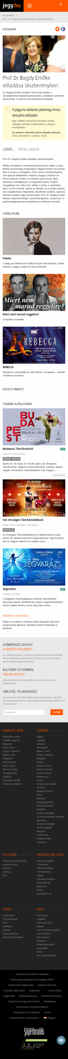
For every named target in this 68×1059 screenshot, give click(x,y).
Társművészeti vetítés (48, 930)
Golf (5, 922)
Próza (40, 780)
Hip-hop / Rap (10, 769)
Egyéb (40, 736)
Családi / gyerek (11, 740)
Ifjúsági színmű (45, 791)
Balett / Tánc (43, 751)
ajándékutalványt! (17, 649)
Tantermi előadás (46, 824)
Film (5, 875)
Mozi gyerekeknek (46, 955)
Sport (7, 909)
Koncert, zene (13, 731)
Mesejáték (42, 747)
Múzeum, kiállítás (50, 855)
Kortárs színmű (45, 769)
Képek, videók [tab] (28, 149)
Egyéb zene (9, 754)
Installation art (44, 893)
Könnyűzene (9, 762)
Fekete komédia (45, 805)
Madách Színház (11, 594)
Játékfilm (41, 941)
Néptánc (41, 831)
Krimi (39, 794)
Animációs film (44, 922)
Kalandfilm (42, 948)
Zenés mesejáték (46, 813)
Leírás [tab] (8, 149)
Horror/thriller (44, 933)
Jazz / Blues (9, 765)
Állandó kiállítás (45, 868)
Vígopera (41, 842)
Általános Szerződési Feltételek (32, 974)
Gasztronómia (10, 864)
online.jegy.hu (14, 674)
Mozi (40, 909)
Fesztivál (10, 855)
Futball (6, 930)
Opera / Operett (11, 751)
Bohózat (41, 798)
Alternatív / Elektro (12, 784)
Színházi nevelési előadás (50, 816)
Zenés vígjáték (44, 827)
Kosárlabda (9, 915)
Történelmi (42, 864)
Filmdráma (42, 915)
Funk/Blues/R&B (11, 780)
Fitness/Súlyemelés (13, 937)
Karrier (47, 1012)
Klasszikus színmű (46, 784)
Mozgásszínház (45, 802)
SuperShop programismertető (24, 1001)
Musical (41, 744)
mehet (57, 712)
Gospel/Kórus (10, 773)
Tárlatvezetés (44, 871)
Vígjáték (41, 740)
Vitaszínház (43, 834)
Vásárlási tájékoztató (14, 990)
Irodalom (41, 809)
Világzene (8, 758)
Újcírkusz (41, 820)
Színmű (41, 787)
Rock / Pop (8, 747)
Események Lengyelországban (32, 1007)
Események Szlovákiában (26, 1012)
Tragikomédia (44, 838)
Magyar (49, 1017)
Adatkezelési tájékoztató (21, 985)
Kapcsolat (34, 990)
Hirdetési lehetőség (51, 996)
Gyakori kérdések (47, 985)
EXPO (40, 890)
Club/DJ (7, 776)
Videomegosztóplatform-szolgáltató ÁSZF (32, 979)
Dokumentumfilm (46, 944)
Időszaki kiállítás (45, 860)
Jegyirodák (9, 996)
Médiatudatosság (28, 996)
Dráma (40, 762)
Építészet (42, 886)
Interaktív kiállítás (46, 879)
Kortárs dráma (44, 773)
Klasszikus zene (11, 736)
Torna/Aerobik (10, 919)
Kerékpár (7, 926)
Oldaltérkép (50, 1001)
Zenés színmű (44, 765)
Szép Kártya (54, 990)
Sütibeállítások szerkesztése (24, 1017)
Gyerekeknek (44, 882)
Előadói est (42, 776)
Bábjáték (41, 758)
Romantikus (43, 937)
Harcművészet (10, 933)
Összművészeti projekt (14, 860)
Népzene (7, 744)
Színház (43, 731)
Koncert (7, 868)
